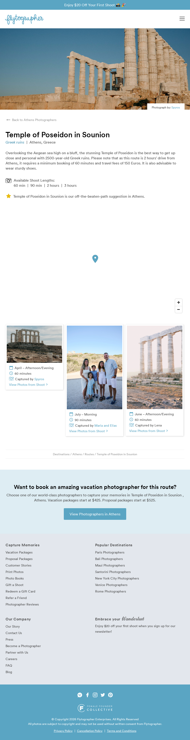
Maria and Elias (105, 425)
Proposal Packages (19, 559)
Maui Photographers (110, 565)
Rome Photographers (110, 591)
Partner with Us (17, 652)
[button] (182, 19)
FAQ (9, 665)
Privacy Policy (63, 731)
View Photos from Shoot (29, 384)
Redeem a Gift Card (20, 591)
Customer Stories (18, 565)
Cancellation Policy (90, 731)
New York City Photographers (117, 578)
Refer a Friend (16, 598)
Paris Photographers (109, 552)
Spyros (175, 107)
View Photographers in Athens (95, 514)
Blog (9, 672)
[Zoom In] (178, 302)
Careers (11, 659)
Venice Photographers (111, 585)
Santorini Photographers (113, 572)
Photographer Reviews (22, 604)
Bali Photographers (109, 559)
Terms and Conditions (121, 731)
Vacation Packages (19, 552)
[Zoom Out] (178, 309)
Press (9, 639)
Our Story (13, 626)
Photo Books (15, 578)
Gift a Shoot (14, 585)
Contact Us (14, 633)
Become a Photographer (23, 646)
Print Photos (14, 572)
